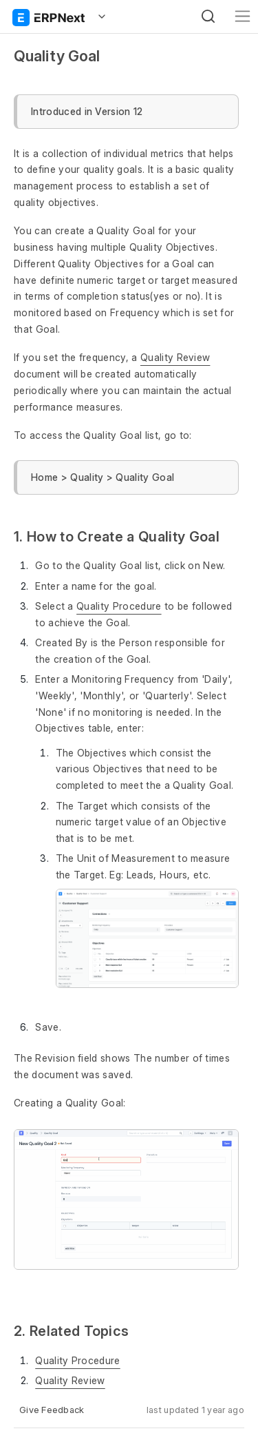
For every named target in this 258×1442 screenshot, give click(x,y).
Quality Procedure (118, 606)
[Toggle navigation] (242, 16)
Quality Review (175, 357)
